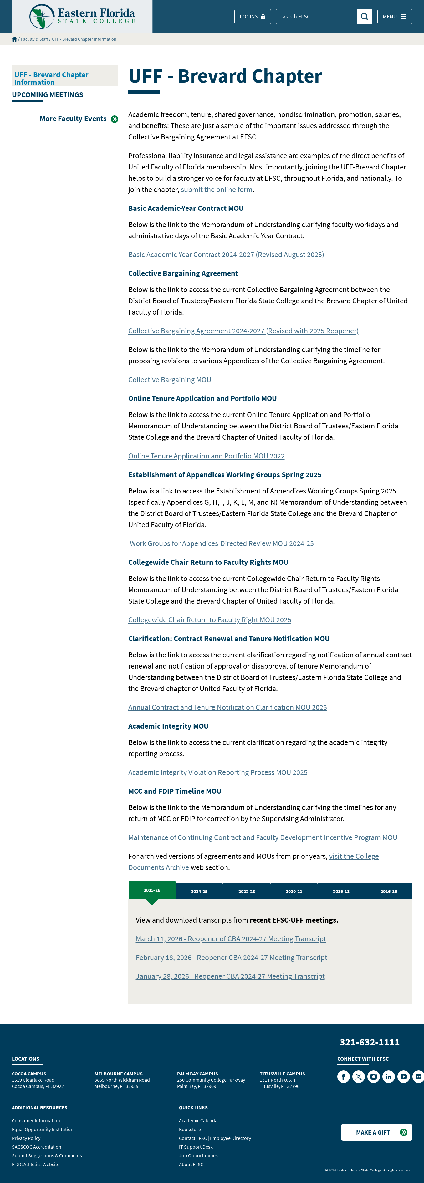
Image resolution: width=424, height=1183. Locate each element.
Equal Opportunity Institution (43, 1129)
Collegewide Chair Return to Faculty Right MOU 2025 (209, 619)
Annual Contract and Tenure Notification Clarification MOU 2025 (227, 707)
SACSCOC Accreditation (36, 1147)
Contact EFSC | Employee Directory (215, 1138)
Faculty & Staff (34, 39)
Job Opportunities (198, 1155)
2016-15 (389, 891)
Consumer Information (36, 1120)
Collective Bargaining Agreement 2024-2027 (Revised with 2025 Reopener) (243, 331)
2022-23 (246, 891)
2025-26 (152, 890)
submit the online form (217, 189)
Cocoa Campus (29, 1073)
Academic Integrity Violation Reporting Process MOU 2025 (218, 772)
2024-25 (199, 891)
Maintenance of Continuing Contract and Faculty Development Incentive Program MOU (262, 837)
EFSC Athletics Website (35, 1164)
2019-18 (341, 891)
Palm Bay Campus (197, 1073)
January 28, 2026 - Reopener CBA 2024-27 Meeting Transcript (230, 976)
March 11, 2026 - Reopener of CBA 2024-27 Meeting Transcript (231, 938)
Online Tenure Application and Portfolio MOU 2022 (206, 456)
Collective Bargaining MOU (169, 379)
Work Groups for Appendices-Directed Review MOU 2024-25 (221, 543)
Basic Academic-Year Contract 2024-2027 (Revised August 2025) (226, 254)
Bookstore (190, 1129)
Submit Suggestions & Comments (47, 1155)
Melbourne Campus (119, 1073)
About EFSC (191, 1164)
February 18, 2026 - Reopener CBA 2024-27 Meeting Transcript (231, 957)
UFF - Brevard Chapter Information (84, 39)
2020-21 (294, 891)
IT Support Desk (196, 1147)
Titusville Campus (282, 1073)
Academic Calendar (199, 1120)
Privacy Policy (26, 1138)
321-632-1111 (370, 1042)
